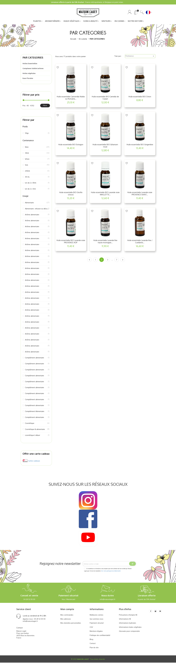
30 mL (37, 177)
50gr (37, 133)
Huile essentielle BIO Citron (139, 97)
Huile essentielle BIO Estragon (70, 145)
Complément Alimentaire (37, 412)
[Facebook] (150, 611)
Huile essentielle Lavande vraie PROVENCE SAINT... (139, 194)
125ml (37, 159)
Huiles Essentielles (30, 64)
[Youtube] (160, 611)
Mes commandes (66, 615)
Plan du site (94, 648)
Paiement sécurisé (97, 623)
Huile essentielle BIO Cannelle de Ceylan (105, 98)
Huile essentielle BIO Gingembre (139, 145)
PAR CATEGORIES (33, 57)
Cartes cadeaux (34, 461)
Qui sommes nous (96, 619)
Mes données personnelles (70, 623)
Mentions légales (96, 632)
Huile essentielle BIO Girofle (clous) (70, 194)
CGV (91, 627)
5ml (37, 165)
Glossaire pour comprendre (129, 632)
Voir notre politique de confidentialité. (111, 571)
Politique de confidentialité (100, 636)
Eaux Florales (28, 79)
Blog (91, 640)
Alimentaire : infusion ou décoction (37, 209)
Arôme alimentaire (37, 215)
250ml (37, 171)
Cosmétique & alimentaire (37, 429)
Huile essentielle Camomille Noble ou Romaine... (71, 98)
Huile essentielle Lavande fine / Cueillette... (139, 242)
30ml (37, 153)
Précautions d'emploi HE (128, 615)
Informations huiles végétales (130, 627)
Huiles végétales (29, 74)
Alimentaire (37, 203)
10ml (37, 147)
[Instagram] (155, 611)
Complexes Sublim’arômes (33, 69)
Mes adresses (65, 619)
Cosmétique (37, 423)
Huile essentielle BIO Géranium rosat (105, 146)
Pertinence (140, 56)
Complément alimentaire (37, 358)
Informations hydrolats (127, 623)
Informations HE (125, 619)
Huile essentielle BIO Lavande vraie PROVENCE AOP (70, 242)
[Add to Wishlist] (57, 68)
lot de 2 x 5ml (37, 189)
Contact (93, 644)
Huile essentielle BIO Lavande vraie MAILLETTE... (105, 194)
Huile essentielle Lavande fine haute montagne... (105, 242)
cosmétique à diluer (37, 435)
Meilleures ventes (96, 615)
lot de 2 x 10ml (37, 183)
